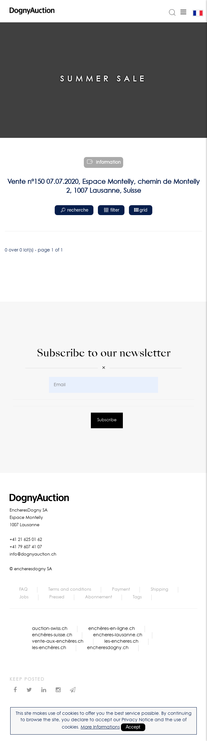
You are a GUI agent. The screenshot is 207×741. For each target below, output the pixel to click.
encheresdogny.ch (108, 648)
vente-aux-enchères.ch (58, 641)
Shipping (159, 590)
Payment (121, 590)
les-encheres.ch (121, 641)
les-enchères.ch (49, 648)
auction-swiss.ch (50, 628)
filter (111, 210)
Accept (133, 727)
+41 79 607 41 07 (26, 547)
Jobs (23, 597)
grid (140, 210)
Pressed (56, 597)
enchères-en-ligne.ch (111, 628)
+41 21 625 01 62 (26, 540)
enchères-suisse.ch (52, 635)
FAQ (23, 590)
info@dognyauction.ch (33, 554)
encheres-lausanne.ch (117, 635)
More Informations (100, 727)
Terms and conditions (69, 590)
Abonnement (98, 597)
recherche (74, 210)
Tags (137, 597)
